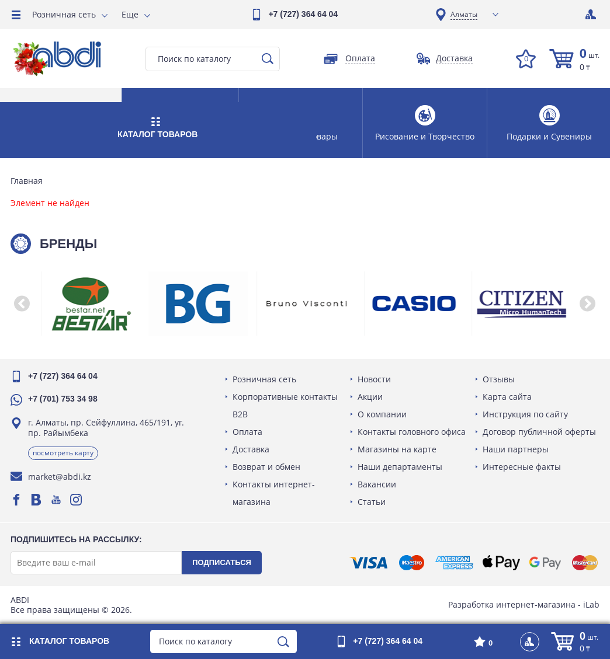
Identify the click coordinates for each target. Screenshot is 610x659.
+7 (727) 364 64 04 (303, 14)
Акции (370, 396)
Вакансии (377, 484)
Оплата (249, 431)
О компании (382, 414)
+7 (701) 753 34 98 (64, 398)
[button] (23, 303)
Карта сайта (506, 396)
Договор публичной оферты (538, 431)
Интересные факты (521, 466)
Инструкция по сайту (524, 414)
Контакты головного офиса (412, 431)
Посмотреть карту (64, 453)
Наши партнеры (515, 449)
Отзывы (498, 379)
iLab (590, 604)
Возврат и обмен (267, 466)
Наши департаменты (400, 466)
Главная (28, 181)
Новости (374, 379)
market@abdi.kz (60, 476)
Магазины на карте (397, 449)
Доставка (252, 449)
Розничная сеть (64, 14)
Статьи (372, 501)
